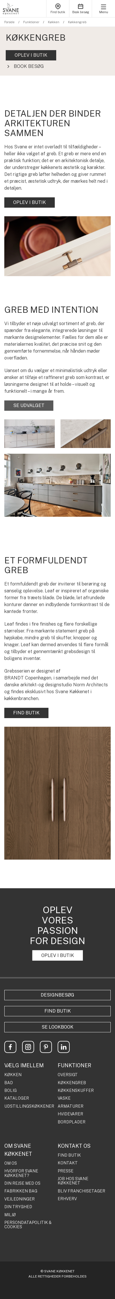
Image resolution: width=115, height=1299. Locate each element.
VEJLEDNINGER (19, 1199)
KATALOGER (16, 1098)
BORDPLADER (71, 1122)
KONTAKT (68, 1163)
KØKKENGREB (72, 1083)
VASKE (64, 1098)
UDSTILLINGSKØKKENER (29, 1106)
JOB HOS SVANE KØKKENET (73, 1181)
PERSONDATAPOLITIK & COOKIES (28, 1225)
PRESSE (65, 1171)
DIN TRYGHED (18, 1207)
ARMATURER (70, 1106)
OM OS (10, 1163)
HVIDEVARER (70, 1114)
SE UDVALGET (28, 405)
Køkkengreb (77, 22)
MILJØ (10, 1215)
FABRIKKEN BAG (20, 1191)
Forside (9, 22)
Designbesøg (57, 995)
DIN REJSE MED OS (22, 1183)
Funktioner (31, 22)
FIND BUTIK (26, 713)
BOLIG (10, 1090)
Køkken (53, 22)
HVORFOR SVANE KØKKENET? (21, 1173)
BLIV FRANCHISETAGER (81, 1191)
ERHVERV (67, 1199)
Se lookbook (57, 1027)
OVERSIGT (68, 1075)
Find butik (57, 1011)
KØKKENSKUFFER (76, 1090)
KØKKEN (13, 1075)
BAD (8, 1083)
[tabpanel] (57, 51)
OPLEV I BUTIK (31, 55)
